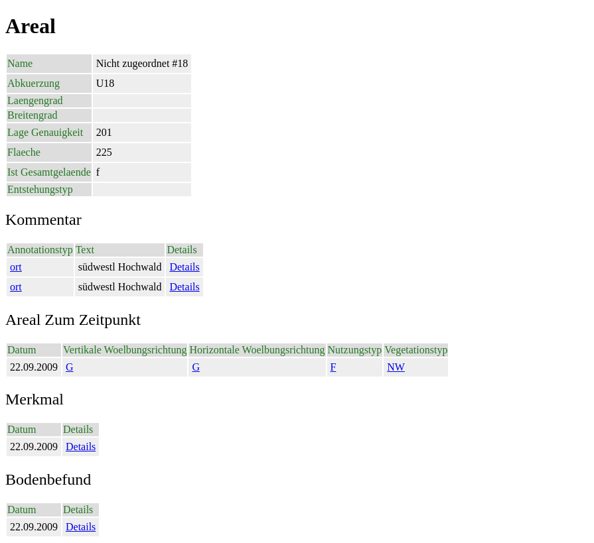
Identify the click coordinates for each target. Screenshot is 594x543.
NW (396, 367)
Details (184, 266)
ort (16, 266)
